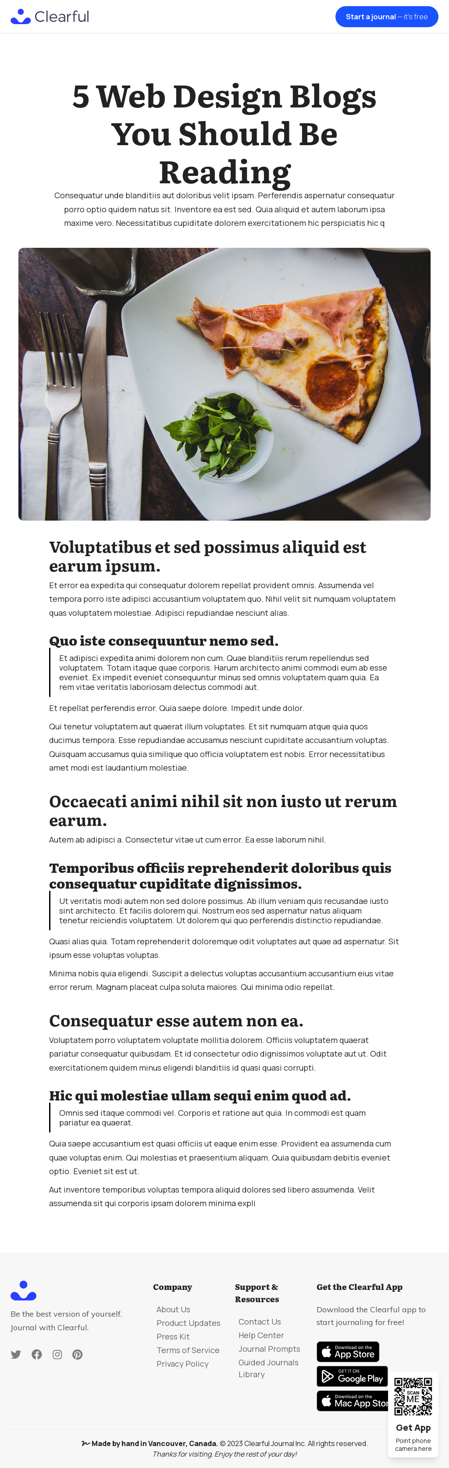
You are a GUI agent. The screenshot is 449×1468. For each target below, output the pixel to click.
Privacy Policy (183, 1363)
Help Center (261, 1335)
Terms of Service (188, 1350)
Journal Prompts (269, 1348)
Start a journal (387, 16)
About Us (173, 1309)
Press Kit (173, 1336)
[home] (50, 16)
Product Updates (189, 1323)
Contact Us (260, 1321)
